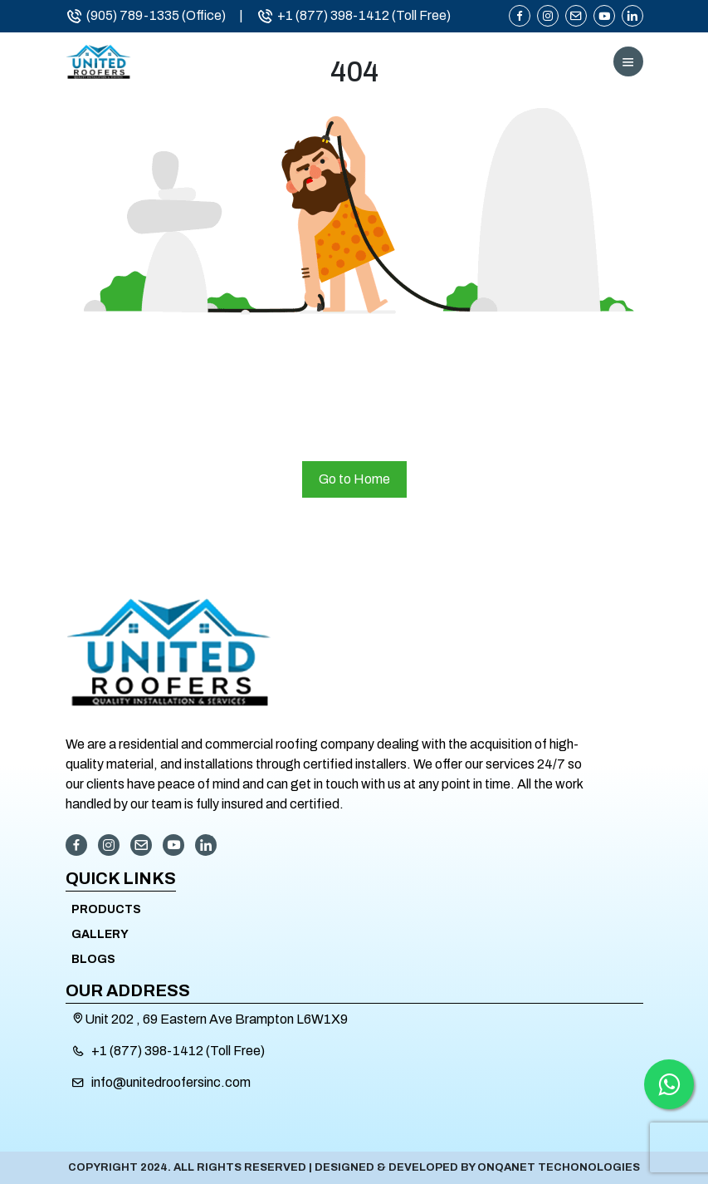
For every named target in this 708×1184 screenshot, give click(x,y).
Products (106, 909)
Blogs (93, 959)
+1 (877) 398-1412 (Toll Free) (353, 15)
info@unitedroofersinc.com (171, 1082)
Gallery (100, 934)
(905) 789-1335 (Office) (146, 15)
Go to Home (354, 479)
